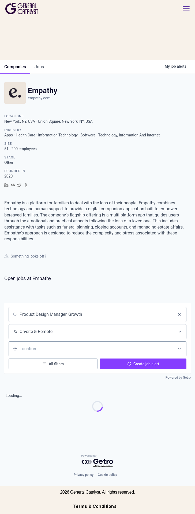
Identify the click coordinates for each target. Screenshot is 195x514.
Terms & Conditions (95, 506)
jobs (39, 66)
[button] (183, 8)
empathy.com (39, 98)
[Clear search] (179, 314)
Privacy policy (83, 475)
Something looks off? (25, 256)
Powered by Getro (178, 377)
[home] (40, 8)
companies (15, 66)
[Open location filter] (179, 349)
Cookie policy (107, 475)
